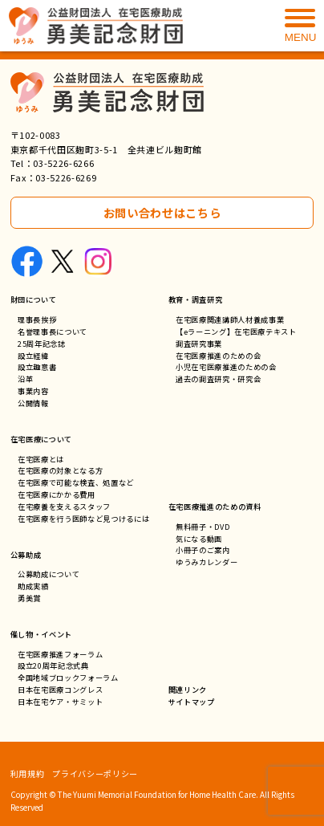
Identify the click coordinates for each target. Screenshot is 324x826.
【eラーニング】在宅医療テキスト (236, 331)
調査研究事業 (199, 343)
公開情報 (33, 403)
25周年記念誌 (42, 343)
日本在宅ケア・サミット (60, 701)
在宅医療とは (41, 459)
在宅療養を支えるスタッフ (64, 506)
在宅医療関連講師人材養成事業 (230, 319)
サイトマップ (191, 701)
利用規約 (27, 773)
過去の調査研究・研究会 (218, 379)
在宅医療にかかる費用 (56, 494)
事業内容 (33, 391)
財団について (33, 299)
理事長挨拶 (37, 319)
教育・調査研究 (195, 299)
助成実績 (33, 586)
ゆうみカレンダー (206, 562)
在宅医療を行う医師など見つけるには (83, 518)
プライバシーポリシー (95, 773)
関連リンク (187, 689)
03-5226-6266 (63, 163)
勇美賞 (29, 598)
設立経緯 (33, 355)
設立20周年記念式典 (53, 665)
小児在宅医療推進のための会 (226, 366)
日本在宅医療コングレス (60, 689)
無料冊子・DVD (202, 526)
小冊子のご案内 (203, 549)
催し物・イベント (41, 634)
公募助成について (48, 574)
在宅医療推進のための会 (218, 355)
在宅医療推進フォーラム (60, 654)
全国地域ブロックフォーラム (68, 677)
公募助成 (26, 554)
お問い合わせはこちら (162, 212)
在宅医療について (41, 439)
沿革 (25, 379)
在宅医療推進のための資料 (214, 506)
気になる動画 (199, 538)
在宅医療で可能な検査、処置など (76, 482)
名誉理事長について (52, 331)
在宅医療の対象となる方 (60, 470)
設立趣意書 (37, 366)
